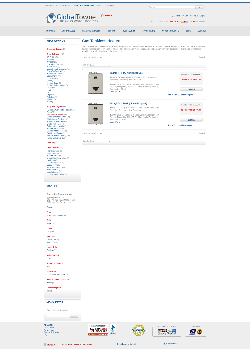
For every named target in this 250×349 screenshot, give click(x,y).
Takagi (49, 232)
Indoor (49, 283)
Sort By (86, 65)
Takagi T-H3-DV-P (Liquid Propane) (128, 103)
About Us (48, 325)
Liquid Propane (53, 242)
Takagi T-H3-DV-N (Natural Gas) (127, 73)
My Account (175, 16)
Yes (48, 291)
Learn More (115, 91)
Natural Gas (51, 240)
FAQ (45, 335)
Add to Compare (186, 95)
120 (48, 258)
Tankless (50, 250)
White (49, 223)
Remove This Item (48, 198)
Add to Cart (172, 95)
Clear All (50, 207)
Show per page (89, 57)
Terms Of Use (49, 328)
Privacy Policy (49, 330)
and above (55, 215)
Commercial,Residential (56, 275)
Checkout (194, 16)
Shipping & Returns (51, 332)
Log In (202, 16)
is (126, 344)
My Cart (185, 16)
